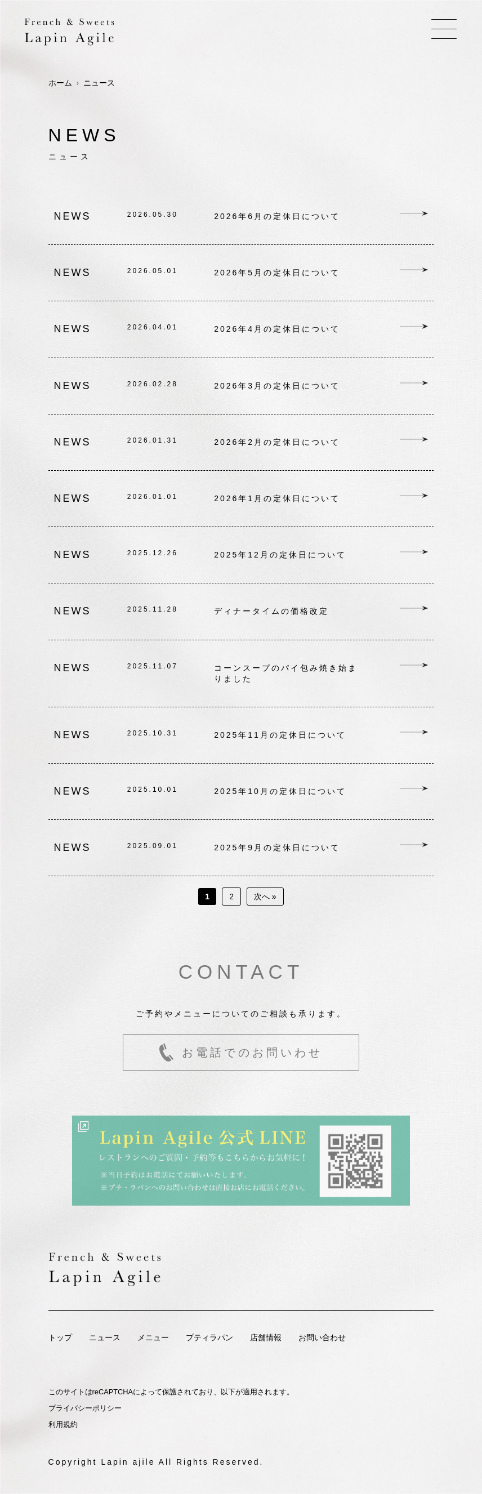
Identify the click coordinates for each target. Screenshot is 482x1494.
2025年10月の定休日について (280, 791)
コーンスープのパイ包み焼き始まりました (286, 673)
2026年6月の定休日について (277, 216)
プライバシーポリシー (85, 1408)
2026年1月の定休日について (277, 498)
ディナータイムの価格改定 (271, 611)
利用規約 (63, 1424)
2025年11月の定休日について (280, 734)
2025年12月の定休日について (280, 554)
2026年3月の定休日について (277, 385)
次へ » (265, 896)
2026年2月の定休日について (277, 442)
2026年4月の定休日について (277, 328)
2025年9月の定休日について (277, 847)
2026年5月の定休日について (277, 272)
